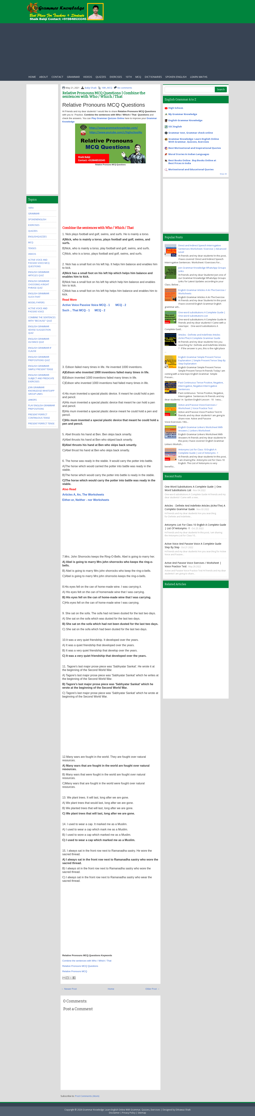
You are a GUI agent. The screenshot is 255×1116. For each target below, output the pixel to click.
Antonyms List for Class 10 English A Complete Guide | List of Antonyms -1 (198, 451)
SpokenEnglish (37, 219)
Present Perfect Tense (41, 423)
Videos (87, 76)
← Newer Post (69, 988)
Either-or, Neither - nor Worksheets (85, 499)
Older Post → (152, 988)
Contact (57, 76)
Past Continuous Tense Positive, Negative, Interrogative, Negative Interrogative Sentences (200, 386)
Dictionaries (153, 76)
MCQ (109, 87)
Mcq (138, 76)
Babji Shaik (91, 87)
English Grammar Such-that (38, 295)
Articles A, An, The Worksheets (83, 494)
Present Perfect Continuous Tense (39, 416)
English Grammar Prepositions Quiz (39, 358)
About (43, 76)
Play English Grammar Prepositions (41, 407)
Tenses (32, 248)
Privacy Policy (128, 1112)
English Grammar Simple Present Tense (40, 367)
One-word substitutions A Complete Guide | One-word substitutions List (201, 314)
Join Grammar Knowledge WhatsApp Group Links (41, 390)
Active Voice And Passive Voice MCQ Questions (39, 263)
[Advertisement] (127, 48)
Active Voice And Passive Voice (37, 310)
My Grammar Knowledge (182, 114)
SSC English (175, 126)
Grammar (73, 76)
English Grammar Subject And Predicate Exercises (41, 378)
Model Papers (36, 302)
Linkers (32, 399)
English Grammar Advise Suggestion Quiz (39, 329)
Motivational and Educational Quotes (191, 169)
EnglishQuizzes (37, 236)
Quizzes (101, 76)
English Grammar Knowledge (185, 120)
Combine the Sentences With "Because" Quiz (42, 319)
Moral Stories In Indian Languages (188, 154)
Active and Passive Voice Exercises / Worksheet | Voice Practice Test (197, 406)
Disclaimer (114, 1112)
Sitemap (142, 1112)
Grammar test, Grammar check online (190, 132)
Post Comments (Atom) (87, 1096)
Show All (223, 174)
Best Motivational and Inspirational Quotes (194, 148)
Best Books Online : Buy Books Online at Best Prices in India (192, 162)
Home (32, 76)
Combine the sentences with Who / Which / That (87, 960)
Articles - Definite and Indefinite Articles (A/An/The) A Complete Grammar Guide (199, 336)
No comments (124, 87)
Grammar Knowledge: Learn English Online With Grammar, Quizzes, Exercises (193, 140)
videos (32, 253)
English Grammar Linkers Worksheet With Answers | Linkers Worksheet (200, 429)
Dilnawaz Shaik (183, 1109)
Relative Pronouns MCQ (75, 971)
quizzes (33, 230)
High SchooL (175, 107)
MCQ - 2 (120, 305)
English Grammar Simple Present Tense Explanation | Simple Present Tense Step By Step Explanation (202, 360)
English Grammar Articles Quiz (38, 273)
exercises (116, 76)
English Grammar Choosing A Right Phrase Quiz (38, 284)
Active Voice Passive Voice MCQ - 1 (86, 305)
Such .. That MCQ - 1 (76, 310)
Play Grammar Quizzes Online (108, 118)
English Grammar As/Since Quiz (38, 340)
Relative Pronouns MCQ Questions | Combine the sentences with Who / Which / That (103, 95)
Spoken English (175, 76)
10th (129, 76)
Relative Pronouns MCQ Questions (80, 966)
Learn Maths (198, 76)
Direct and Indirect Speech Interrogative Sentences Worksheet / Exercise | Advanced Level (202, 249)
